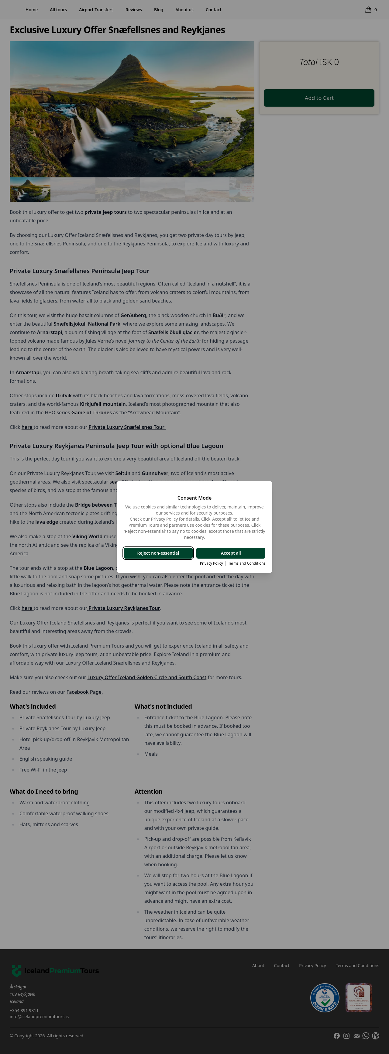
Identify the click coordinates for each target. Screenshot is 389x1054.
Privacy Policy (210, 563)
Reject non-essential (158, 553)
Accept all (231, 553)
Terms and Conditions (246, 563)
